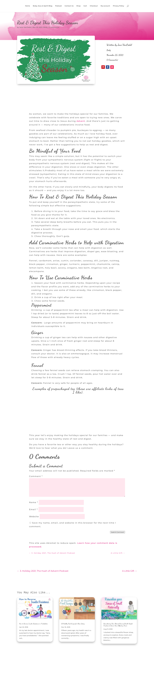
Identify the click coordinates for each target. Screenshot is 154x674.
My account (105, 6)
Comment (36, 476)
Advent (81, 121)
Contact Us (69, 6)
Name (33, 502)
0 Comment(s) (112, 60)
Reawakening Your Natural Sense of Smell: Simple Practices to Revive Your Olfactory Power (118, 625)
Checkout (94, 6)
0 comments (54, 27)
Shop (78, 6)
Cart (85, 6)
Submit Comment (117, 532)
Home (27, 6)
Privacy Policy (118, 6)
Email (33, 509)
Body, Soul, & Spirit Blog (42, 6)
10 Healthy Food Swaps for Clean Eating (73, 624)
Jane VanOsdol (25, 27)
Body (45, 27)
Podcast (58, 6)
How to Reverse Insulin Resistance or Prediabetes (33, 624)
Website (34, 516)
